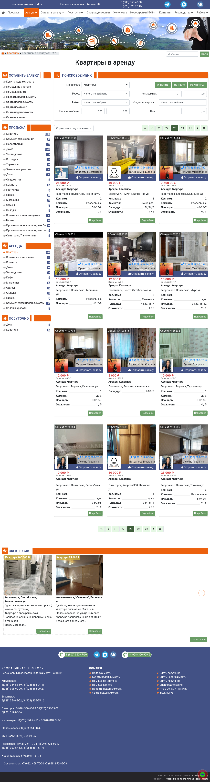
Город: (76, 93)
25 (190, 128)
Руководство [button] (184, 12)
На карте (179, 84)
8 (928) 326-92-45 (131, 6)
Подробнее (44, 631)
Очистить (162, 84)
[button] (106, 85)
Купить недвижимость (106, 676)
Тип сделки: (72, 84)
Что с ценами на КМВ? (173, 688)
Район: (76, 102)
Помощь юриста (102, 684)
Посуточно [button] (75, 12)
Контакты (165, 12)
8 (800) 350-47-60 (131, 2)
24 (182, 128)
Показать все (198, 639)
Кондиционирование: (145, 102)
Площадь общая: (69, 111)
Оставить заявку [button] (52, 12)
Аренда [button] (31, 12)
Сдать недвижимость (105, 692)
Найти (204, 54)
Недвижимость (101, 673)
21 (159, 128)
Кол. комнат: (149, 93)
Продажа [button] (15, 12)
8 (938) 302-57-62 (88, 771)
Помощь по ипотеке (104, 680)
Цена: (153, 111)
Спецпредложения (98, 12)
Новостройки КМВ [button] (143, 12)
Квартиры (13, 53)
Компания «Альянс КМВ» (26, 4)
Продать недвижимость (107, 688)
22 (166, 128)
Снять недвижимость (173, 676)
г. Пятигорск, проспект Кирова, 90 (79, 4)
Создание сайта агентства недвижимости (187, 779)
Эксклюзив (120, 12)
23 (174, 128)
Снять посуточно (170, 680)
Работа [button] (202, 12)
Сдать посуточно (170, 673)
